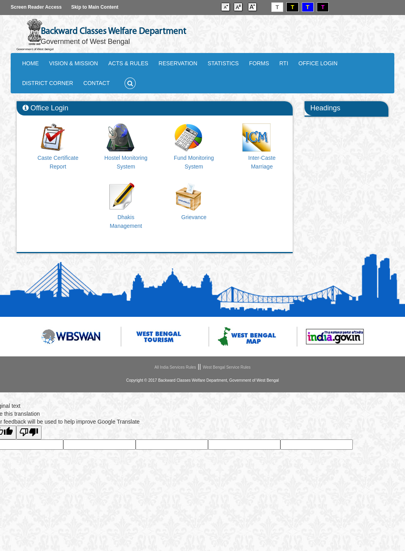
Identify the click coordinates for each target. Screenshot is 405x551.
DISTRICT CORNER (47, 83)
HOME (30, 63)
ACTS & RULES (128, 63)
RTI (283, 63)
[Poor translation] (29, 432)
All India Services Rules (175, 367)
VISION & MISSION (73, 63)
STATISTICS (223, 63)
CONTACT (96, 83)
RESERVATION (178, 63)
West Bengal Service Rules (227, 367)
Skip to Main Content (94, 7)
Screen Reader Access (36, 7)
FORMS (259, 63)
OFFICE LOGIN (318, 63)
